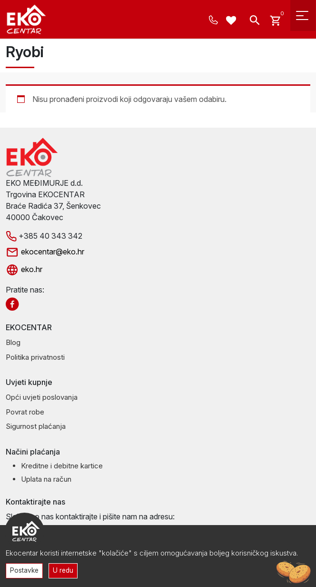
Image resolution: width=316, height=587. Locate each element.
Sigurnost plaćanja (36, 426)
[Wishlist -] (232, 21)
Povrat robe (25, 411)
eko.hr (24, 269)
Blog (13, 342)
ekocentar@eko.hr (45, 251)
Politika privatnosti (35, 357)
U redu (63, 570)
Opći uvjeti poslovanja (42, 397)
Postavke (24, 570)
